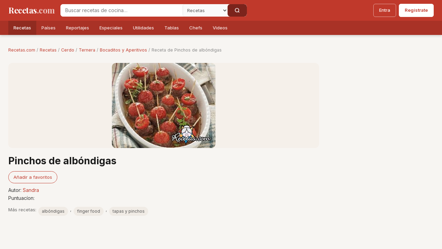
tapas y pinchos (129, 211)
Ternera (87, 50)
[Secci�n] (205, 10)
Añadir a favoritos (32, 177)
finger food (88, 211)
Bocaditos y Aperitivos (123, 50)
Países (48, 27)
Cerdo (67, 50)
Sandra (31, 190)
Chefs (195, 27)
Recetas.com (21, 50)
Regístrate (416, 10)
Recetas (22, 27)
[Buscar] (237, 10)
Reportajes (77, 27)
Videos (220, 27)
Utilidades (143, 27)
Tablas (171, 27)
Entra (384, 10)
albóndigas (53, 211)
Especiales (111, 27)
